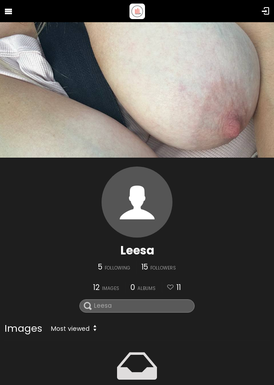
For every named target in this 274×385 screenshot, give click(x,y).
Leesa (137, 250)
